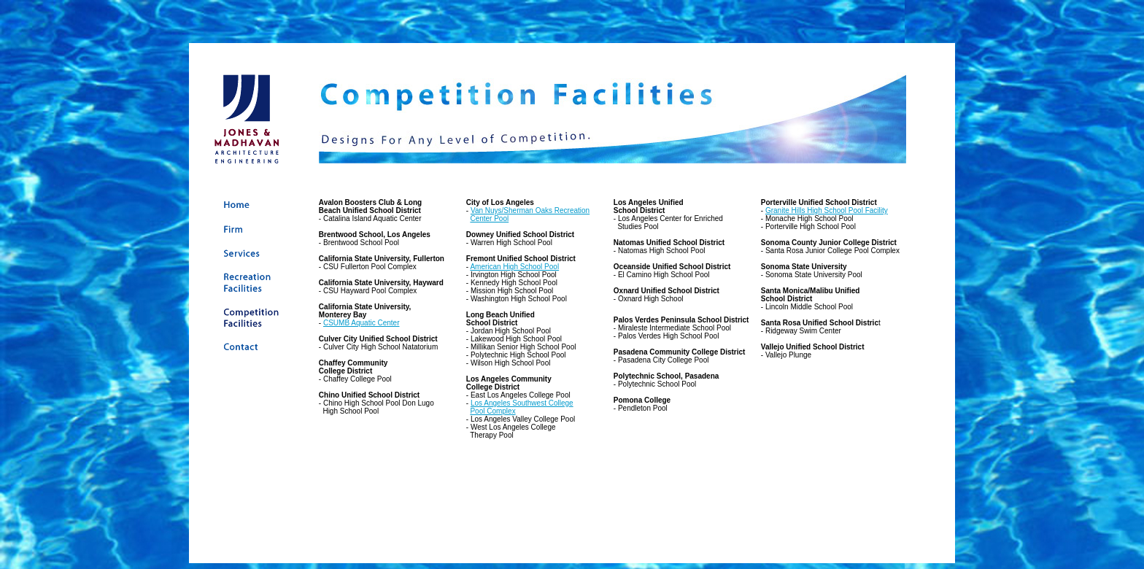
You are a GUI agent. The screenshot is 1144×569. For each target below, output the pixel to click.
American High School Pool (514, 267)
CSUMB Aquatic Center (361, 323)
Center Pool (489, 218)
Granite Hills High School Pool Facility (826, 210)
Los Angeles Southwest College (522, 403)
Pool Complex (492, 411)
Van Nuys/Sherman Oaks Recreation (530, 210)
